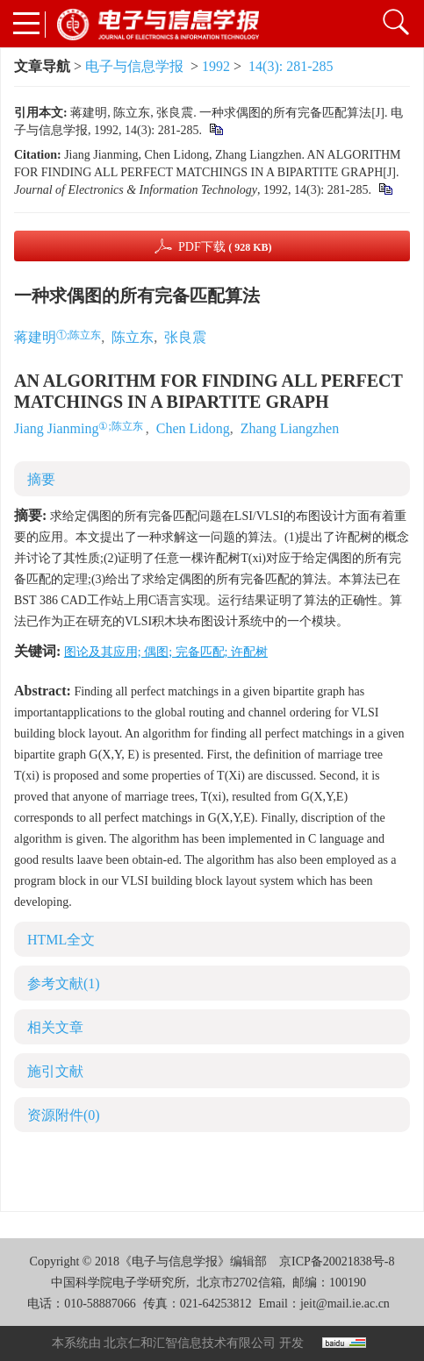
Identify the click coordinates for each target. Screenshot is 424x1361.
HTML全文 (61, 939)
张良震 (185, 337)
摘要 (41, 479)
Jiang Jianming (56, 428)
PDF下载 (225, 246)
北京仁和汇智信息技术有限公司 (190, 1343)
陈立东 (132, 337)
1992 (216, 66)
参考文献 (63, 983)
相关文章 (55, 1027)
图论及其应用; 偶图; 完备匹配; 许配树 (166, 652)
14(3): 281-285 (290, 66)
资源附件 (63, 1115)
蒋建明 (35, 337)
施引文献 (55, 1071)
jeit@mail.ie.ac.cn (345, 1303)
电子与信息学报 (134, 66)
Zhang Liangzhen (290, 428)
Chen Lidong (193, 428)
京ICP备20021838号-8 (336, 1261)
